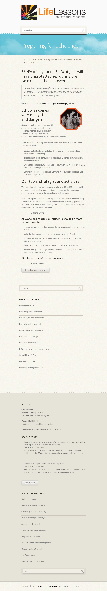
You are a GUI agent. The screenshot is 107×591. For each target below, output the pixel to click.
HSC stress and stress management (34, 349)
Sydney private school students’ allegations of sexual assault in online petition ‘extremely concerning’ (55, 443)
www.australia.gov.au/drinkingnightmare (58, 104)
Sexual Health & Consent (29, 355)
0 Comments (39, 448)
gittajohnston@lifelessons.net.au (40, 424)
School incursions (65, 59)
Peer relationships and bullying (31, 324)
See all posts (30, 483)
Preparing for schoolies (28, 343)
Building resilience (26, 305)
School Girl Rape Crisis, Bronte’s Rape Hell (44, 463)
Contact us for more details (35, 270)
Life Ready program (27, 361)
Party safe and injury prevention (32, 336)
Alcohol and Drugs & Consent (31, 330)
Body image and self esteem (30, 312)
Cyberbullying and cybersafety (31, 318)
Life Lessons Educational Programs (38, 59)
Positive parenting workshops (31, 368)
